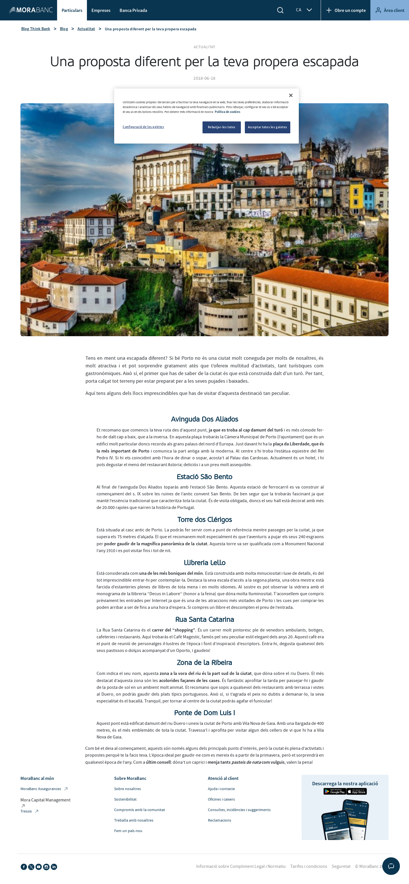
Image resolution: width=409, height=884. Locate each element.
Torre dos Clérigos (205, 520)
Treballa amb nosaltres (133, 820)
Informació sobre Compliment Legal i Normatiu (241, 866)
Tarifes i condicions (308, 866)
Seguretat (341, 866)
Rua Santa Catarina (204, 620)
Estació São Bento (204, 477)
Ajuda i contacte (221, 789)
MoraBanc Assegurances (44, 789)
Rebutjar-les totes (221, 127)
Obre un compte (345, 10)
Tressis (29, 811)
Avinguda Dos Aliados (204, 419)
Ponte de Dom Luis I (204, 713)
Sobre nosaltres (127, 789)
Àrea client (389, 10)
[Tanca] (291, 95)
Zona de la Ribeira (204, 663)
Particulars (72, 10)
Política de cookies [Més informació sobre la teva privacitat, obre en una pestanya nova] (227, 112)
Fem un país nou (128, 831)
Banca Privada (133, 10)
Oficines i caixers (221, 799)
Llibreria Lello (205, 563)
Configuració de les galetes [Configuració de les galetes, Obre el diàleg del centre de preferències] (143, 127)
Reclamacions (219, 820)
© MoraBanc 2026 (372, 866)
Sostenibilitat (125, 799)
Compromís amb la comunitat (139, 810)
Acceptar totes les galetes (267, 127)
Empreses (100, 10)
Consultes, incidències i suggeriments (239, 810)
